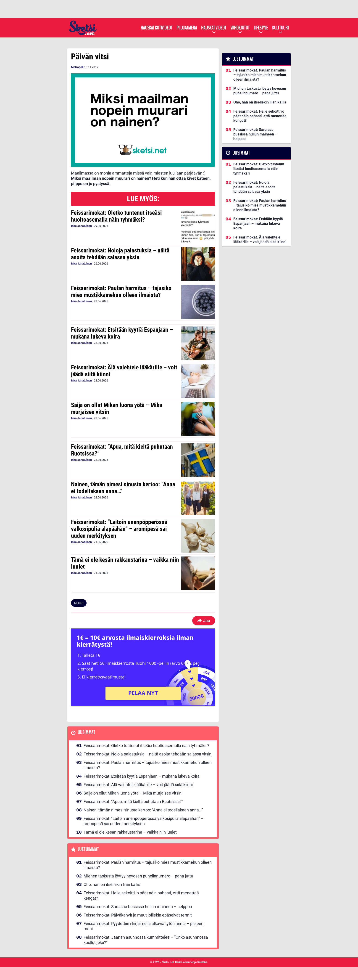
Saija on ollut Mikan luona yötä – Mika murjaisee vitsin (116, 408)
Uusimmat (86, 732)
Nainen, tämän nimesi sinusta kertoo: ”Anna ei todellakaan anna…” (123, 488)
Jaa (203, 620)
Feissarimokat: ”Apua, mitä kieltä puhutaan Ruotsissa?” (122, 450)
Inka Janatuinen (81, 226)
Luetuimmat (88, 849)
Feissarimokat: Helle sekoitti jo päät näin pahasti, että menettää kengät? (141, 895)
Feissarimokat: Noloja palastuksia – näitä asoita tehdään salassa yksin (120, 254)
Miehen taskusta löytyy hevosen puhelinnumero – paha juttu (138, 876)
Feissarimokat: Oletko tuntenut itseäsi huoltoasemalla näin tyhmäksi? (116, 216)
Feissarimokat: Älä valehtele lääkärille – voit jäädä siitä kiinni (124, 371)
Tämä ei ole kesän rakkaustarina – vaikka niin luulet (125, 563)
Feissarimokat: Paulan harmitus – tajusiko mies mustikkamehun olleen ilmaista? (121, 291)
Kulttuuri (280, 27)
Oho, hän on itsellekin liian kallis (112, 884)
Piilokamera (186, 27)
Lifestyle (261, 27)
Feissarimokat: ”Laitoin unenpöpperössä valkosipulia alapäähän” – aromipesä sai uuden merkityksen (119, 529)
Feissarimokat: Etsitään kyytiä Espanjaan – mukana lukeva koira (122, 333)
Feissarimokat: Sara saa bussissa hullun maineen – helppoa (138, 906)
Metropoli (77, 67)
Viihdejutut (240, 27)
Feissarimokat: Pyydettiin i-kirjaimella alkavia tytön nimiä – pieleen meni (143, 926)
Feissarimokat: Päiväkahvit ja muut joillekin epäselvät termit (138, 915)
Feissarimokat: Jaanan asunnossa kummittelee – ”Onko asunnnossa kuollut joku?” (146, 940)
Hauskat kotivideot (156, 27)
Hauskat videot (213, 27)
